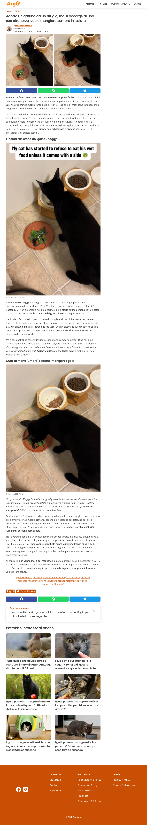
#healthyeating (36, 580)
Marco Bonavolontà (23, 25)
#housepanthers (51, 577)
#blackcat (37, 577)
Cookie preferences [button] (124, 785)
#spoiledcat (74, 577)
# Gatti (11, 591)
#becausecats (50, 580)
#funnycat (64, 577)
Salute (137, 3)
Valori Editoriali (86, 790)
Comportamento (120, 3)
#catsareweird (72, 580)
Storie (103, 3)
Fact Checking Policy (89, 779)
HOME (8, 11)
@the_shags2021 (24, 577)
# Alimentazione (26, 591)
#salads (61, 580)
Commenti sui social (89, 801)
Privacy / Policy (121, 779)
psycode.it (55, 790)
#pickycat (85, 577)
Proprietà (83, 795)
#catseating (23, 580)
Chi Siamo (55, 779)
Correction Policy (87, 785)
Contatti (54, 785)
